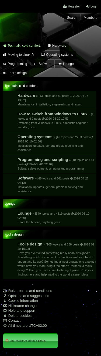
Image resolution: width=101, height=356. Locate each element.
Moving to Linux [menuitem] (18, 55)
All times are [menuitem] (25, 326)
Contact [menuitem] (11, 320)
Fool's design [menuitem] (15, 73)
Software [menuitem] (42, 64)
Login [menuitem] (92, 6)
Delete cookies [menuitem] (17, 316)
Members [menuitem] (90, 18)
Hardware (53, 99)
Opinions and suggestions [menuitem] (26, 296)
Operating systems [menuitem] (57, 55)
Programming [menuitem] (15, 64)
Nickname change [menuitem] (20, 306)
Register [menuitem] (71, 6)
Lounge (53, 217)
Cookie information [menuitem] (20, 301)
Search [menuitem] (72, 18)
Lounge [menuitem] (66, 64)
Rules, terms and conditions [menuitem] (27, 291)
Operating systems (55, 143)
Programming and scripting (56, 163)
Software (53, 184)
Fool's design (57, 259)
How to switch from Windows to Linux (55, 120)
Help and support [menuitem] (19, 311)
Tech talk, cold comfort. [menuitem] (22, 45)
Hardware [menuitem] (56, 45)
